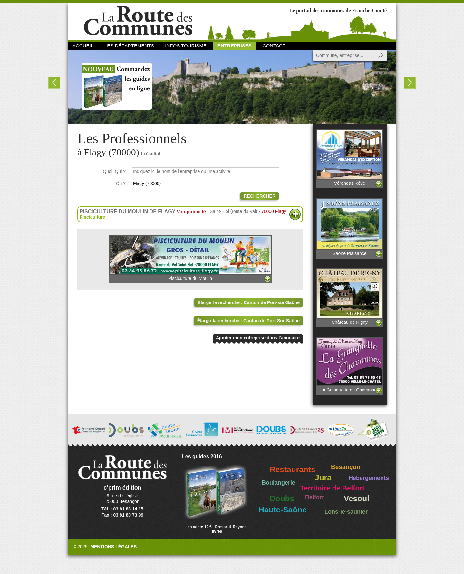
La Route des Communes (138, 21)
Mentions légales (113, 546)
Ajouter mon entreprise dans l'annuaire (258, 337)
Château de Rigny (349, 296)
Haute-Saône (282, 509)
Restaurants (292, 469)
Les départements (129, 45)
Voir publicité (191, 211)
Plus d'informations (295, 214)
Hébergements (369, 478)
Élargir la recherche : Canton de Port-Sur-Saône (248, 320)
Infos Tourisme (186, 45)
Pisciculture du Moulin (190, 258)
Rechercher (260, 196)
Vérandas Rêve (349, 157)
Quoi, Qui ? (114, 171)
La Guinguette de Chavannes (349, 364)
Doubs (282, 498)
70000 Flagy (273, 211)
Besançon (345, 466)
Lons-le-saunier (346, 512)
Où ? (121, 183)
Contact (274, 45)
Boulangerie (278, 483)
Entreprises (235, 45)
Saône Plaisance (349, 227)
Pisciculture (92, 217)
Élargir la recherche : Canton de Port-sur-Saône (249, 302)
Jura (323, 477)
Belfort (314, 497)
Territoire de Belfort (332, 488)
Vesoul (356, 498)
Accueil (82, 45)
